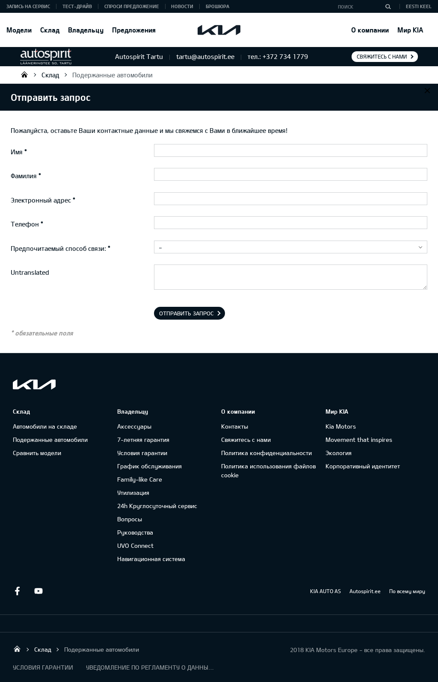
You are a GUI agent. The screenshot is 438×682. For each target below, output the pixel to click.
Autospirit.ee (365, 591)
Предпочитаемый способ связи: (58, 248)
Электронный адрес (41, 200)
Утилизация (133, 492)
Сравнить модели (37, 452)
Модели (19, 30)
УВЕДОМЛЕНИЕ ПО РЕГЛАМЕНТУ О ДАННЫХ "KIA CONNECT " (150, 667)
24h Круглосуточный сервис (157, 505)
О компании (370, 30)
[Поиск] (388, 6)
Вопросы (129, 519)
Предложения (134, 30)
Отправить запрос (186, 313)
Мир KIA (410, 30)
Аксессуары (134, 426)
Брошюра (217, 6)
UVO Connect (135, 545)
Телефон (25, 224)
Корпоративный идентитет (363, 466)
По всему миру (407, 591)
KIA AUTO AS (325, 591)
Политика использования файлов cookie (268, 470)
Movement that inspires (359, 439)
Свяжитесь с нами (382, 56)
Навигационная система (151, 558)
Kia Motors (341, 426)
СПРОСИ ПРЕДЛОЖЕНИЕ (131, 6)
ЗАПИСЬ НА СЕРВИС (28, 6)
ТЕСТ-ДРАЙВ (77, 6)
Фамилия (24, 175)
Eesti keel (419, 6)
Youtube (38, 591)
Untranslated (30, 272)
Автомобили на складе (45, 426)
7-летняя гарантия (143, 439)
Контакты (234, 426)
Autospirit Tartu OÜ (24, 74)
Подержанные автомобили (112, 75)
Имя (17, 152)
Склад (49, 30)
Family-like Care (139, 479)
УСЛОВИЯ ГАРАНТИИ (43, 667)
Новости (182, 6)
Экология (339, 452)
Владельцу (86, 30)
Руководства (135, 532)
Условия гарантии (142, 452)
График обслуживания (149, 466)
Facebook (17, 591)
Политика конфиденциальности (266, 452)
